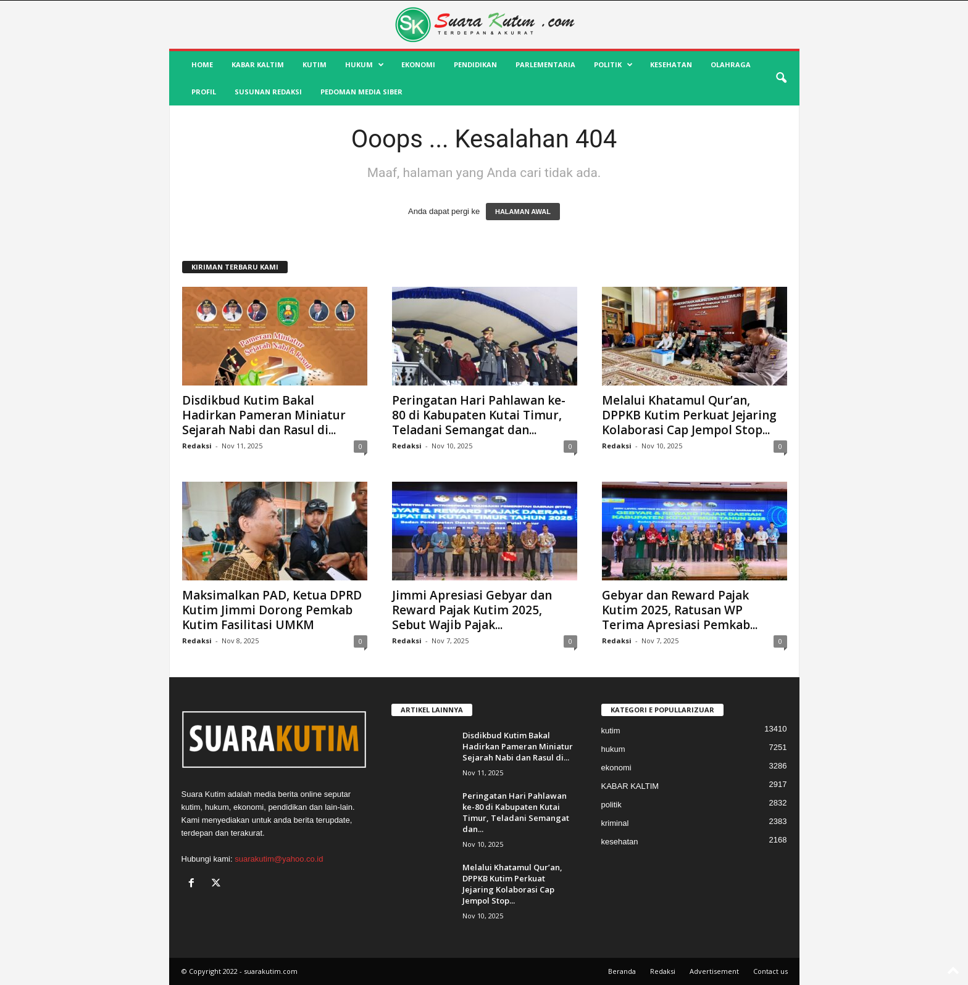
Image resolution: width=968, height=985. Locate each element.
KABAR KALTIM (258, 64)
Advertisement (714, 971)
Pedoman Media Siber (361, 91)
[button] (781, 78)
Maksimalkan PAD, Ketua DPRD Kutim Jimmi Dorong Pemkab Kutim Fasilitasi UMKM (272, 610)
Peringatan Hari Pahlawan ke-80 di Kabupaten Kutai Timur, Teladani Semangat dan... (478, 415)
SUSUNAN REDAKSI (268, 91)
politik (613, 64)
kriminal (615, 823)
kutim (314, 64)
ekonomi (418, 64)
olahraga (731, 64)
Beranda (622, 971)
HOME (202, 64)
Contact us (770, 971)
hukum (364, 64)
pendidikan (475, 64)
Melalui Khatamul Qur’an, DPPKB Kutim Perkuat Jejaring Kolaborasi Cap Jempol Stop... (689, 415)
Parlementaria (545, 64)
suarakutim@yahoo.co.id (279, 858)
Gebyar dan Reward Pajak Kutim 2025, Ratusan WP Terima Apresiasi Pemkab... (679, 610)
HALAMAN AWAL (523, 211)
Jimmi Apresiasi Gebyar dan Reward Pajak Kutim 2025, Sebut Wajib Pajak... (472, 610)
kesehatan (671, 64)
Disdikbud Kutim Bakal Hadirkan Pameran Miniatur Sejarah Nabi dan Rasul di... (264, 415)
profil (203, 91)
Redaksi (197, 445)
